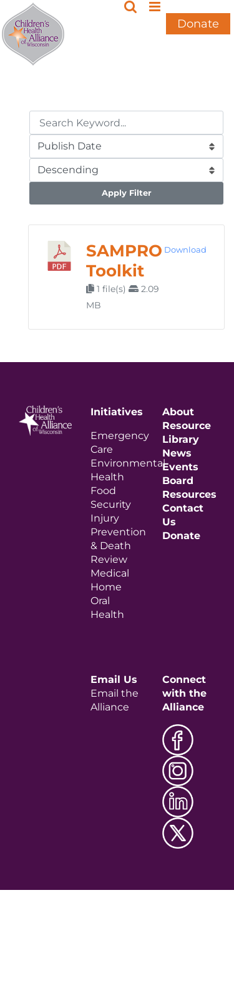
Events (180, 467)
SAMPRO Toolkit (124, 261)
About (178, 412)
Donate (198, 24)
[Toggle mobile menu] (155, 6)
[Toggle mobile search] (130, 6)
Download (185, 250)
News (177, 453)
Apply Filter (127, 193)
